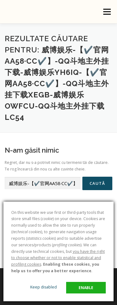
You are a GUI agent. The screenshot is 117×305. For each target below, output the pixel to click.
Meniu (106, 11)
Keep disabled (43, 287)
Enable (86, 287)
